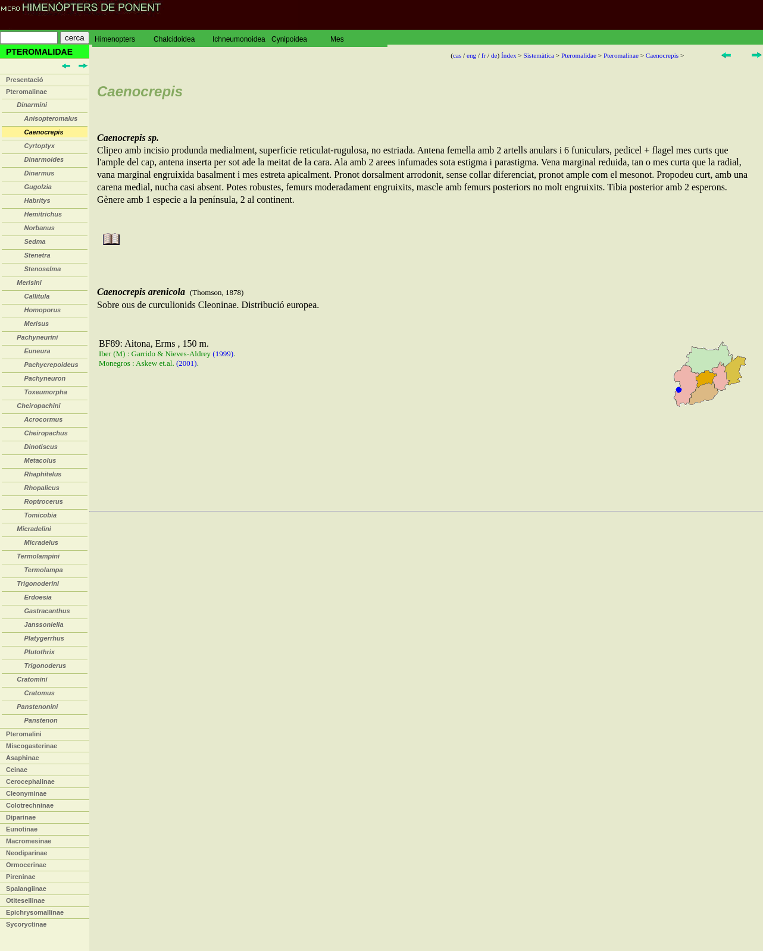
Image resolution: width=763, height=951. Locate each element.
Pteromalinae (26, 91)
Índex (508, 55)
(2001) (186, 363)
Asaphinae (22, 757)
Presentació (24, 79)
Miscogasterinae (31, 745)
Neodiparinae (27, 852)
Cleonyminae (26, 793)
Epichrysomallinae (35, 912)
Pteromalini (24, 733)
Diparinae (21, 817)
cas (457, 55)
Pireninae (21, 876)
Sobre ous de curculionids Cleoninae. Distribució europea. (426, 349)
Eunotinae (21, 829)
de (494, 55)
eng (471, 55)
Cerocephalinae (30, 781)
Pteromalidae (578, 55)
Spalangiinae (26, 888)
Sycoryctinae (26, 924)
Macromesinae (28, 841)
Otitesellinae (25, 900)
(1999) (222, 353)
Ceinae (16, 769)
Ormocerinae (26, 864)
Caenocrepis (662, 55)
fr (483, 55)
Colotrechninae (30, 805)
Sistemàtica (538, 55)
